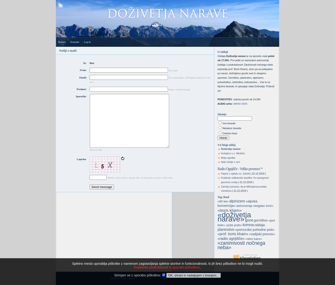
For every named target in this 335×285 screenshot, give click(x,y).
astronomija (244, 206)
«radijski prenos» (262, 234)
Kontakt (74, 42)
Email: (83, 77)
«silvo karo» (253, 239)
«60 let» (223, 201)
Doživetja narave (231, 149)
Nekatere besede (231, 128)
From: (83, 70)
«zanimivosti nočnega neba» (241, 245)
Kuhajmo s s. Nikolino (233, 153)
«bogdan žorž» (263, 206)
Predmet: (82, 89)
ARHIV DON (240, 103)
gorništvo (261, 220)
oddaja (260, 225)
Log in (87, 42)
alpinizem (237, 201)
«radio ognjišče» (231, 239)
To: (85, 63)
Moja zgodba (228, 157)
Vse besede (228, 123)
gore (249, 220)
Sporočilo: (81, 96)
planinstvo (226, 229)
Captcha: (82, 169)
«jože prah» (234, 225)
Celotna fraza (229, 133)
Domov (62, 42)
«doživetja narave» (234, 217)
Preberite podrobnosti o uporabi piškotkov (167, 272)
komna (248, 225)
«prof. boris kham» (233, 234)
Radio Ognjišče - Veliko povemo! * (240, 169)
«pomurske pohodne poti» (254, 229)
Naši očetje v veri (230, 162)
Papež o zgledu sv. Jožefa (235, 173)
